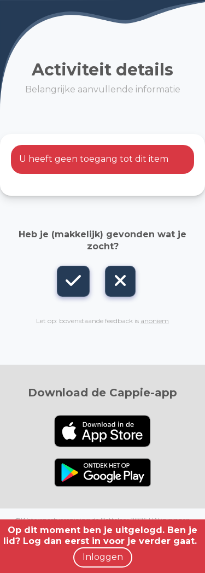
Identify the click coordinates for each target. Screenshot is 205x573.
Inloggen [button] (103, 557)
